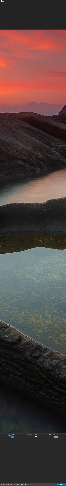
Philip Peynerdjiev (14, 434)
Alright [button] (61, 484)
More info (27, 484)
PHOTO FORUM (2, 1)
